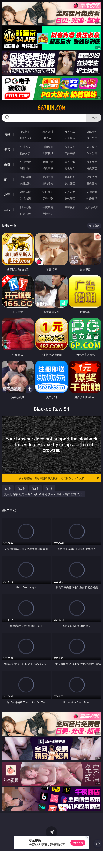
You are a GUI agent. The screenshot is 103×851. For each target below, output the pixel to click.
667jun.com (51, 108)
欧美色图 (70, 177)
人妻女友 (70, 192)
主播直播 (70, 153)
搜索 (94, 117)
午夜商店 (47, 207)
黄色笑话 (70, 198)
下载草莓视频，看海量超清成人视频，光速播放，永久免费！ (58, 478)
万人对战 (70, 131)
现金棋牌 (70, 138)
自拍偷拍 (47, 147)
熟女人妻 (25, 153)
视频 (7, 149)
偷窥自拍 (25, 177)
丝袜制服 (47, 153)
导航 (7, 210)
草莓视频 (70, 207)
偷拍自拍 (47, 162)
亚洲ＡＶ (25, 147)
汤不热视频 (91, 207)
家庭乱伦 (47, 192)
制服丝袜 (25, 168)
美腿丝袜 (25, 183)
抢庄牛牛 (92, 138)
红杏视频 (25, 213)
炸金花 (48, 138)
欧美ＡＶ (70, 147)
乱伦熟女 (70, 168)
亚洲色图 (47, 177)
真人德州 (47, 131)
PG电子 (25, 131)
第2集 (21, 488)
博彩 (7, 134)
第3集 (35, 488)
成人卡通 (70, 162)
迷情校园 (25, 198)
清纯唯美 (47, 183)
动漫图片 (92, 177)
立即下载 (78, 842)
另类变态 (92, 168)
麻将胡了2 (25, 138)
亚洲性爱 (25, 162)
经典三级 (47, 168)
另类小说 (47, 198)
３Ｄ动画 (92, 147)
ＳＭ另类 (92, 153)
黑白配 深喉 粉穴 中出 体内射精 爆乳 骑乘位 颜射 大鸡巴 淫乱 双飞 (43, 494)
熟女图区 (70, 183)
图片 (7, 180)
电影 (7, 164)
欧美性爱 (92, 162)
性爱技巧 (92, 198)
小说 (7, 195)
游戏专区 (92, 131)
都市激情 (25, 192)
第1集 (7, 488)
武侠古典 (92, 192)
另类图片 (92, 183)
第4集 (49, 488)
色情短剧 (47, 213)
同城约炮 (25, 207)
